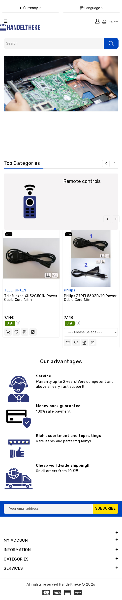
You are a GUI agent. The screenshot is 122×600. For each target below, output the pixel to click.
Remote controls (82, 181)
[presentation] (106, 163)
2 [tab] (61, 109)
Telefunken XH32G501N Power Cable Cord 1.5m (31, 298)
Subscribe (105, 508)
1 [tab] (55, 109)
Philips (69, 290)
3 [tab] (66, 109)
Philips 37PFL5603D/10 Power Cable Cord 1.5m (90, 298)
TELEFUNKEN (15, 290)
